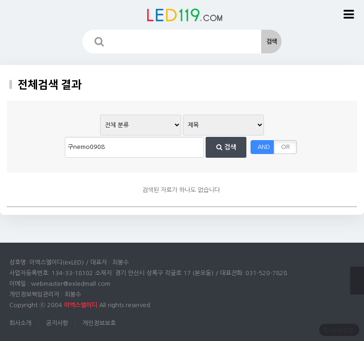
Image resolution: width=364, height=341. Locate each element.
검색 (226, 147)
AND (263, 147)
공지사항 (57, 323)
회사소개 (20, 323)
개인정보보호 (99, 323)
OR (285, 147)
